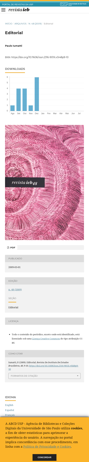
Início (8, 23)
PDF (12, 247)
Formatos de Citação (24, 375)
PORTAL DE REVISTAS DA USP (17, 4)
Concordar (44, 457)
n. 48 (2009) (35, 23)
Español (9, 410)
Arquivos (20, 23)
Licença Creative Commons (46, 338)
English (9, 405)
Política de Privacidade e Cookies (47, 446)
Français (10, 415)
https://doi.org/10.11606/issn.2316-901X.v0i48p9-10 (39, 57)
